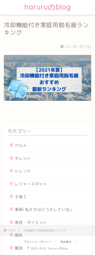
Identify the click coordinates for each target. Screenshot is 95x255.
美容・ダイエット (31, 222)
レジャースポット (31, 184)
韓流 (19, 248)
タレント (23, 158)
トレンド (23, 171)
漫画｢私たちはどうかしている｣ (43, 209)
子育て (21, 197)
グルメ (21, 145)
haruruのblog (47, 7)
